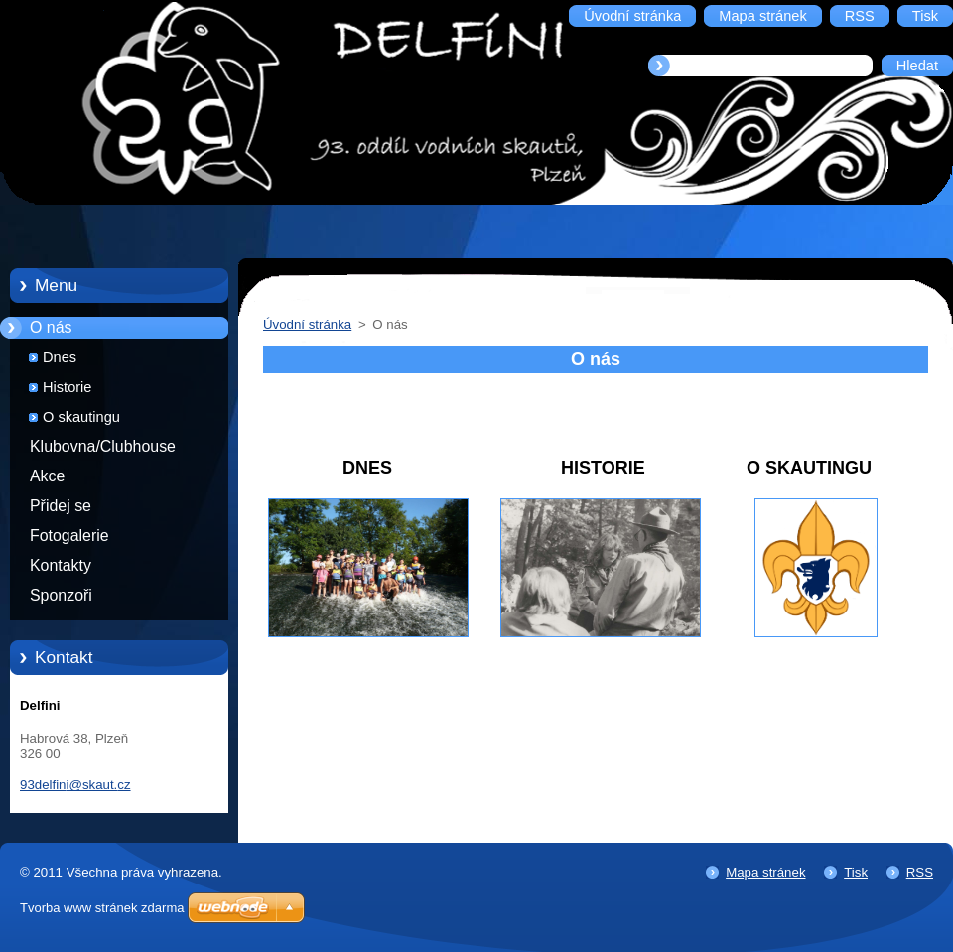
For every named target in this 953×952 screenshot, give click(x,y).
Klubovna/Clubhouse (103, 446)
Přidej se (60, 505)
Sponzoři (61, 595)
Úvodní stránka (307, 324)
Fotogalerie (69, 535)
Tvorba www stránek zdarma (102, 907)
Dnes (59, 357)
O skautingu (81, 417)
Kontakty (60, 565)
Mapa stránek (765, 872)
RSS (919, 872)
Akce (47, 476)
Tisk (856, 872)
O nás (50, 327)
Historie (67, 387)
